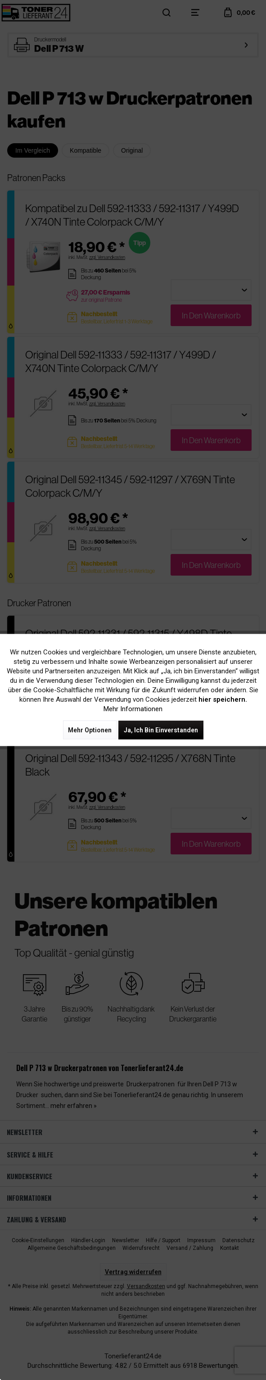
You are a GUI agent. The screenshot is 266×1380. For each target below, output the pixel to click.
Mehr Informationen (133, 709)
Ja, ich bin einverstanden (161, 730)
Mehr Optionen (90, 730)
